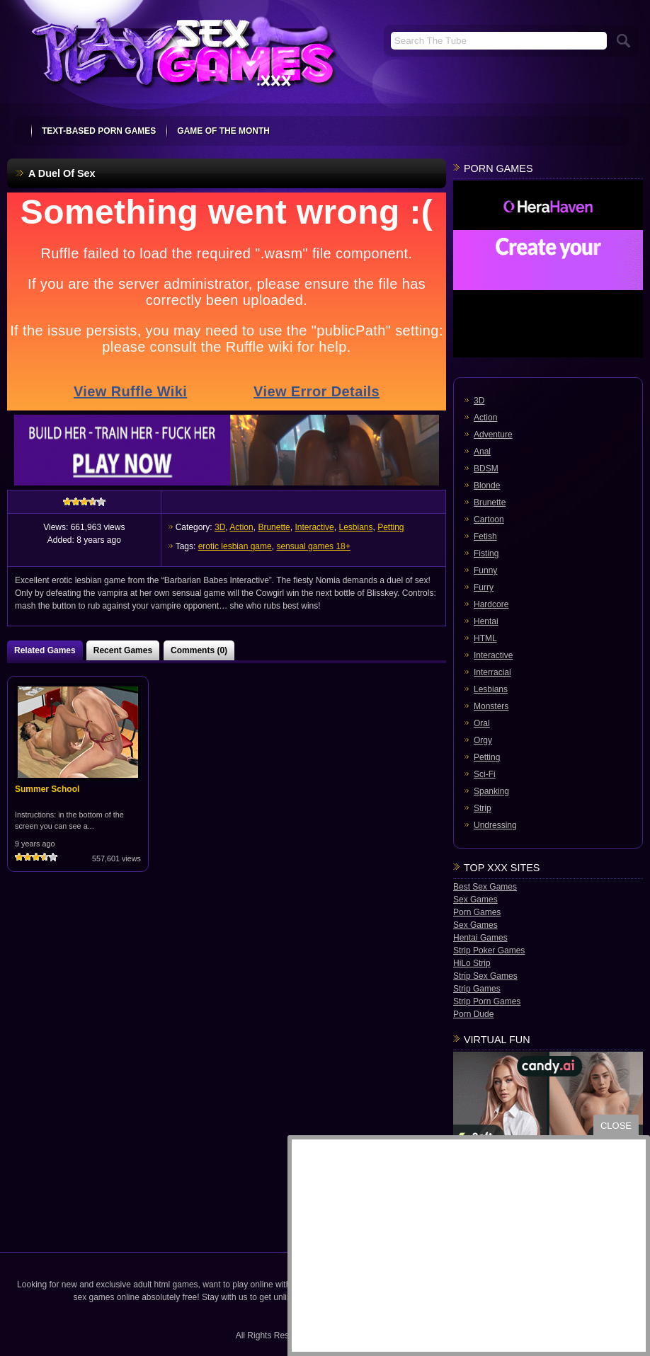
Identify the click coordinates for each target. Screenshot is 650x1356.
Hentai (486, 621)
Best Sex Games (485, 887)
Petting (390, 527)
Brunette (274, 527)
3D (220, 527)
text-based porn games (99, 131)
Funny (485, 570)
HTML (485, 638)
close (616, 1125)
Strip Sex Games (485, 976)
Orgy (483, 740)
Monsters (491, 706)
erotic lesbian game (235, 546)
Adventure (493, 434)
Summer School (47, 789)
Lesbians (355, 527)
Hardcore (491, 604)
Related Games (45, 650)
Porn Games (477, 912)
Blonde (487, 485)
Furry (484, 587)
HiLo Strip (472, 963)
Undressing (495, 825)
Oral (482, 723)
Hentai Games (480, 938)
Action (241, 527)
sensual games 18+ (313, 546)
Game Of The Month (223, 131)
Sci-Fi (485, 774)
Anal (482, 451)
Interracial (492, 672)
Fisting (486, 553)
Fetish (485, 536)
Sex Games (475, 899)
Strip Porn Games (486, 1001)
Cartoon (489, 519)
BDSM (486, 468)
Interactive (314, 527)
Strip (482, 808)
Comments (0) (199, 650)
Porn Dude (473, 1014)
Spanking (491, 791)
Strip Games (477, 989)
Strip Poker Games (489, 950)
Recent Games (122, 650)
